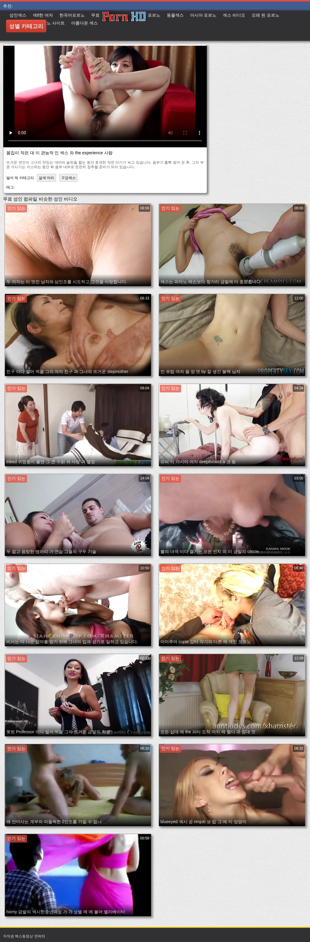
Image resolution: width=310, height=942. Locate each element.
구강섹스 (68, 178)
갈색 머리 (46, 178)
